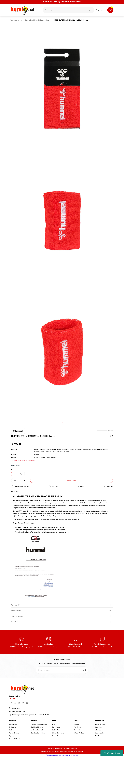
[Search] (68, 10)
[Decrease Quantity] (15, 480)
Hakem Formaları (63, 449)
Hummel (36, 455)
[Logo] (25, 10)
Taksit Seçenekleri (17, 616)
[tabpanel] (62, 221)
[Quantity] (19, 480)
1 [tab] (62, 422)
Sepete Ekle (71, 480)
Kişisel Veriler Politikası (38, 733)
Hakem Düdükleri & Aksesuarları (45, 449)
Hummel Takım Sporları (100, 449)
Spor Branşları (99, 733)
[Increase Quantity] (24, 480)
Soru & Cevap (16, 610)
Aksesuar (98, 730)
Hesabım (77, 724)
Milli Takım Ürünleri (101, 736)
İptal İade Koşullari (37, 730)
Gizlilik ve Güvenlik (37, 727)
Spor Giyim (98, 727)
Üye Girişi (77, 730)
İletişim (11, 730)
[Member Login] (102, 10)
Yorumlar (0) (15, 605)
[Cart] (110, 10)
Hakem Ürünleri (100, 724)
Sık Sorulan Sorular (58, 733)
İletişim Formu (56, 730)
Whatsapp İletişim (112, 753)
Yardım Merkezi (14, 733)
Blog (53, 724)
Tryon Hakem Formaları (60, 452)
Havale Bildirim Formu (16, 739)
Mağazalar (12, 727)
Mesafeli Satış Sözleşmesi (39, 724)
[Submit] (84, 670)
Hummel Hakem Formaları (42, 452)
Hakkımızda (13, 724)
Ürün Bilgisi (15, 492)
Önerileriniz (15, 622)
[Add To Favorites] (111, 436)
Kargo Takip (56, 727)
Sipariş (11, 736)
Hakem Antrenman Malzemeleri (80, 449)
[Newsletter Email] (62, 670)
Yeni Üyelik (77, 727)
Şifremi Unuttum (79, 733)
